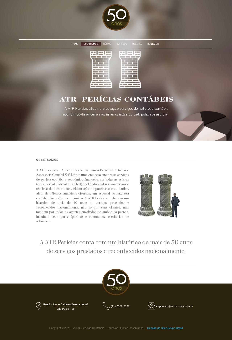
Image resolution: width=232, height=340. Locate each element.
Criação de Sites (157, 327)
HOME (75, 44)
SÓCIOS (107, 44)
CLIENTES (137, 44)
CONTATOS (153, 44)
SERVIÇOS (122, 44)
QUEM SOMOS (91, 44)
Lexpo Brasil (175, 327)
